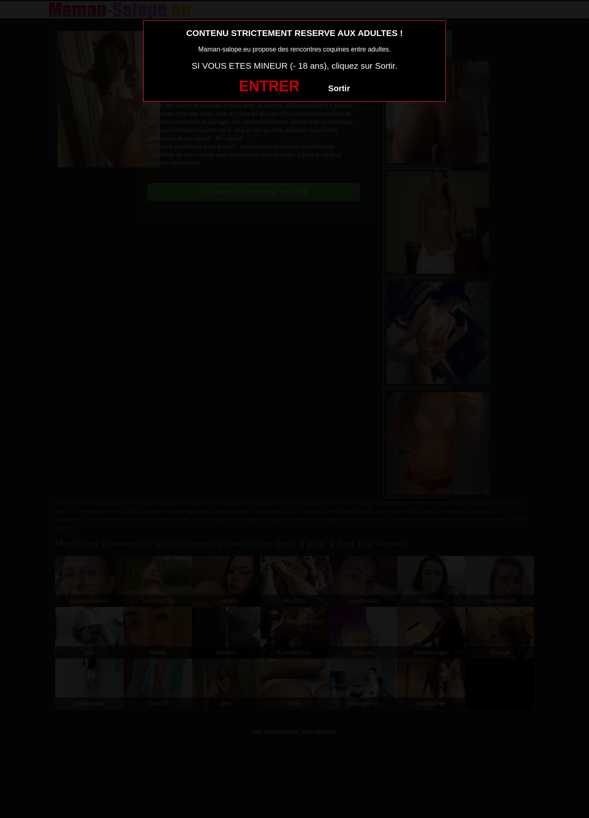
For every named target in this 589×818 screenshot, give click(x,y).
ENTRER (269, 86)
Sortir (339, 88)
